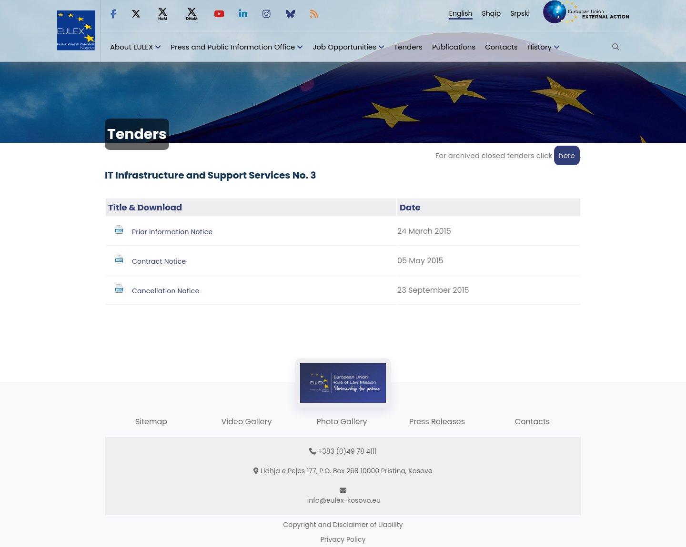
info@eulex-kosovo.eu (344, 500)
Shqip (491, 13)
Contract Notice (159, 261)
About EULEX (131, 47)
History (539, 47)
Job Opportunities (344, 47)
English (461, 13)
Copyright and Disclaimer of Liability (343, 524)
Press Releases (437, 421)
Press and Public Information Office (233, 47)
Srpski (520, 13)
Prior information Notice (172, 232)
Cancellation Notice (165, 291)
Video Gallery (246, 421)
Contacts (501, 47)
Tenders (408, 47)
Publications (453, 47)
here (567, 155)
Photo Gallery (341, 421)
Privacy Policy (343, 539)
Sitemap (151, 421)
